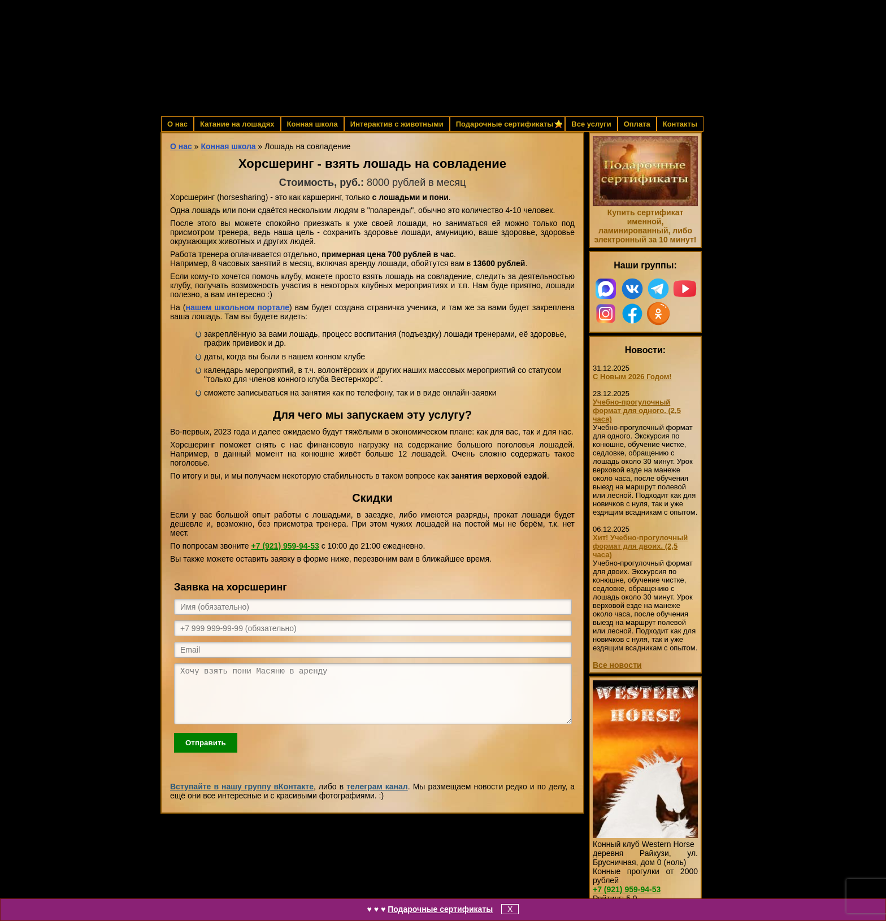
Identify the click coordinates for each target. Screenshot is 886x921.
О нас (177, 124)
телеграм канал (377, 796)
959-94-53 (285, 545)
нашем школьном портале (237, 307)
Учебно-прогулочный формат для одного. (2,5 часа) (637, 410)
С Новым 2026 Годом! (632, 376)
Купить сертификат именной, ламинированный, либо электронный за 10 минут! (645, 226)
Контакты (680, 124)
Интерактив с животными (397, 124)
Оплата (637, 124)
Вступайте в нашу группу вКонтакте (242, 796)
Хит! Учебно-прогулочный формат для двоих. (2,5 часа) (640, 546)
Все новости (617, 665)
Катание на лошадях (237, 124)
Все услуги (591, 124)
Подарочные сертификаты (440, 909)
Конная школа (312, 124)
